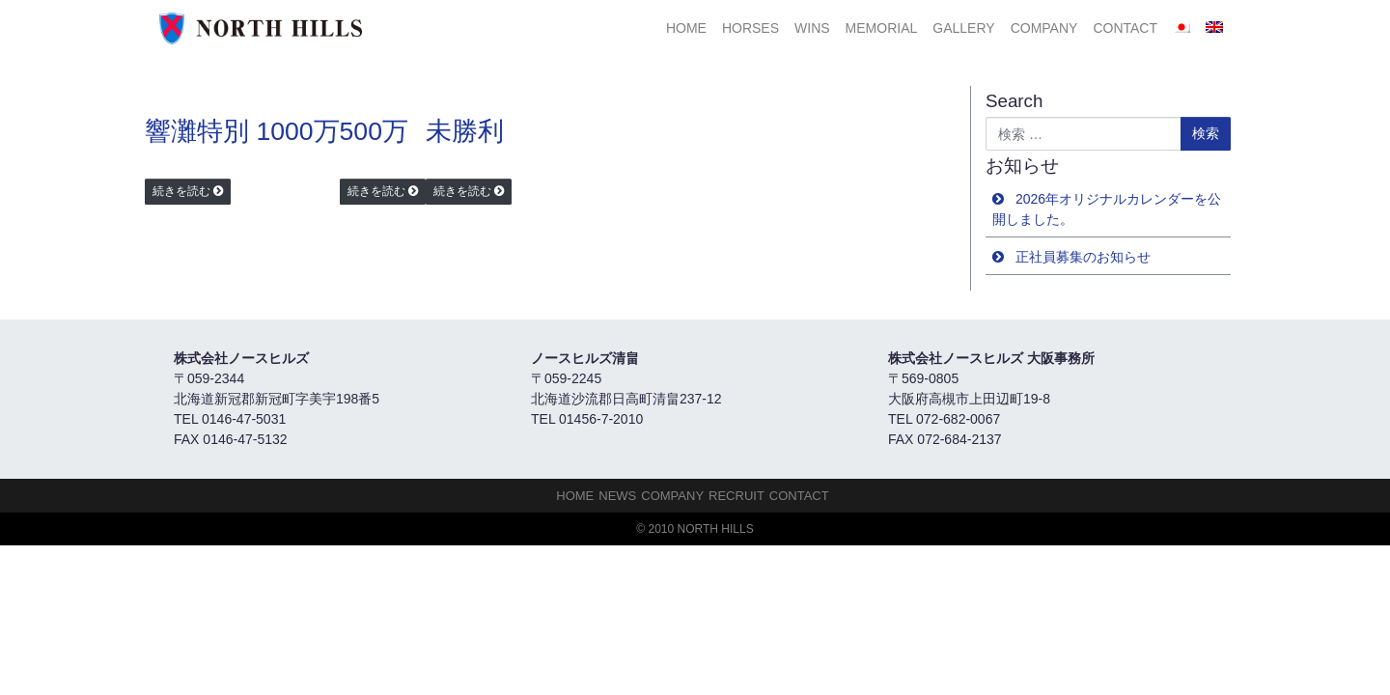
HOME (686, 28)
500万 (374, 131)
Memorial (882, 28)
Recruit (736, 495)
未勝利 (465, 131)
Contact (1125, 28)
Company (1044, 28)
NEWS (617, 495)
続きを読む (181, 191)
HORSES (750, 28)
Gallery (963, 28)
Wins (812, 28)
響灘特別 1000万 (242, 131)
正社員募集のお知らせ (1083, 256)
